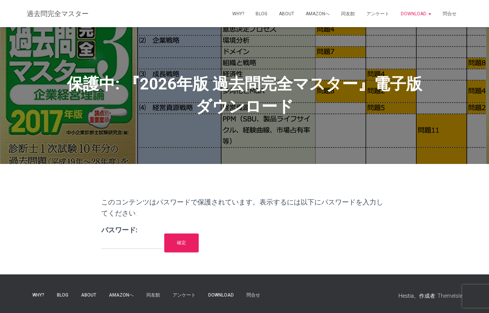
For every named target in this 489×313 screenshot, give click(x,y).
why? (238, 13)
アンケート (377, 13)
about (286, 13)
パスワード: (131, 237)
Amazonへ (318, 13)
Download (416, 13)
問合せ (450, 13)
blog (261, 13)
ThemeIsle (449, 296)
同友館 (348, 13)
